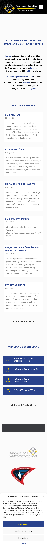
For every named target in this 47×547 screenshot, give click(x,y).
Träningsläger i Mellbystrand (22, 380)
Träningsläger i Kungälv (26, 369)
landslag (26, 83)
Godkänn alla (23, 524)
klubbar (28, 71)
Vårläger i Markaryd (24, 390)
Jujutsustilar (35, 68)
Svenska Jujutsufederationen (19, 77)
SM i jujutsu (12, 114)
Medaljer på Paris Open (20, 184)
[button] (43, 496)
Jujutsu (8, 56)
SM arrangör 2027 (16, 149)
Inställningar (23, 538)
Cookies (23, 543)
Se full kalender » (24, 405)
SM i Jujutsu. (31, 88)
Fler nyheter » (23, 321)
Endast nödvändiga (23, 531)
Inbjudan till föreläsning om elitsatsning (22, 249)
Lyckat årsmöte (15, 285)
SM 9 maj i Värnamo (17, 218)
